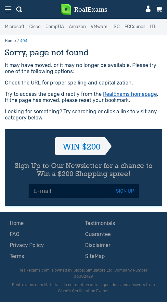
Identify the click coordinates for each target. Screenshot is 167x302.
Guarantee (98, 234)
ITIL (154, 26)
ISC (116, 26)
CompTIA (54, 26)
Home (10, 41)
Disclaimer (97, 245)
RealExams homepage (130, 94)
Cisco (35, 26)
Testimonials (100, 223)
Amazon (77, 26)
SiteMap (95, 256)
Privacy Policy (27, 245)
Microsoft (14, 26)
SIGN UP (125, 191)
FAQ (14, 234)
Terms (17, 256)
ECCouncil (134, 26)
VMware (99, 26)
